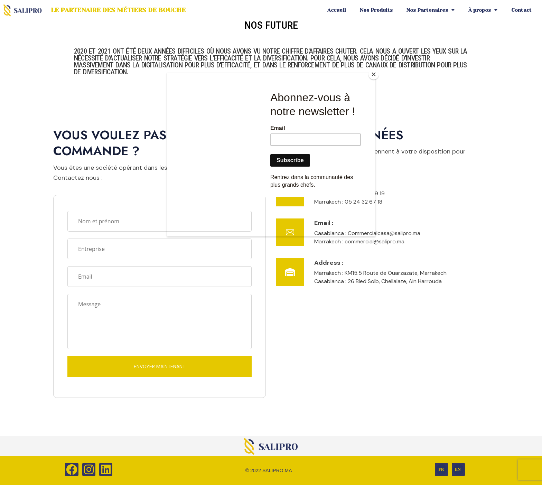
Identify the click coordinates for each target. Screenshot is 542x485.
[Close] (373, 74)
